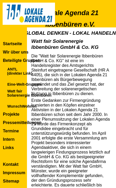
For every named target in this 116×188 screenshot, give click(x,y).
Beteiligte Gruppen (21, 60)
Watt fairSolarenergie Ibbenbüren (29, 93)
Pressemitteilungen (22, 122)
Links (8, 147)
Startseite (12, 44)
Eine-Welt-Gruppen (24, 84)
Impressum (14, 173)
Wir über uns (16, 52)
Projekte (11, 114)
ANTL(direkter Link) (19, 71)
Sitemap (11, 181)
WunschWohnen (22, 106)
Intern (8, 139)
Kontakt (11, 164)
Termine (11, 131)
